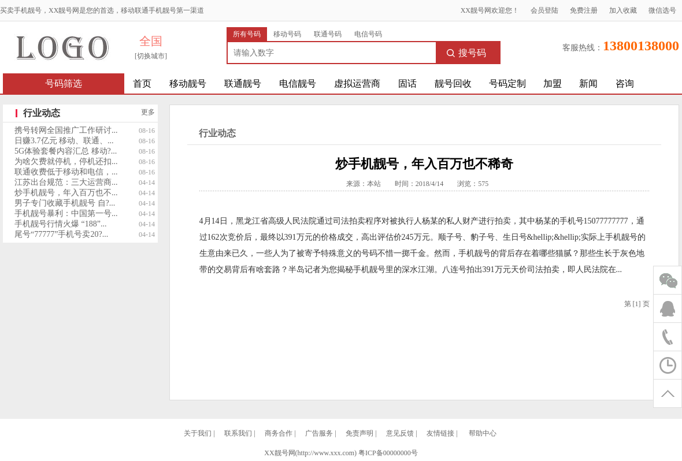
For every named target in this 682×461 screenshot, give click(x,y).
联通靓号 (242, 83)
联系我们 (238, 433)
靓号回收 (453, 83)
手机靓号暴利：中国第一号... (66, 213)
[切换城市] (151, 56)
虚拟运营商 (357, 83)
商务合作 (278, 433)
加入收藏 (623, 10)
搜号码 (466, 53)
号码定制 (507, 83)
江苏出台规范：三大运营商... (66, 182)
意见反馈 (400, 433)
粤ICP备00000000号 (388, 453)
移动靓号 (187, 83)
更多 (148, 112)
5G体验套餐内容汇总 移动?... (65, 151)
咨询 (625, 83)
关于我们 (198, 433)
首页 (142, 83)
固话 (407, 83)
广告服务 (319, 433)
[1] (637, 304)
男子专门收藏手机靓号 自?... (64, 203)
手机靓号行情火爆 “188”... (60, 224)
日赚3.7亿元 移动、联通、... (64, 140)
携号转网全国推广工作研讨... (66, 130)
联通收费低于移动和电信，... (66, 172)
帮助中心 (482, 433)
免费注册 (584, 10)
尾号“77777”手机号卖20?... (61, 234)
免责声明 (359, 433)
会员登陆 (544, 10)
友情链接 (440, 433)
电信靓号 (297, 83)
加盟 (552, 83)
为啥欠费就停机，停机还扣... (66, 161)
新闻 (588, 83)
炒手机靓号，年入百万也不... (66, 192)
